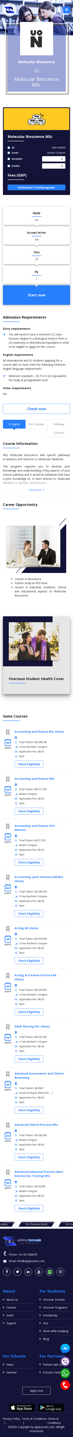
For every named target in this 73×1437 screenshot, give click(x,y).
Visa (45, 1323)
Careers (11, 1307)
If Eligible (14, 424)
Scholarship (50, 1315)
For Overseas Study (36, 1224)
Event (9, 1315)
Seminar (11, 1372)
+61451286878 (27, 1254)
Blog (46, 1339)
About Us (12, 1299)
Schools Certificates (55, 1372)
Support (11, 1323)
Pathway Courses (58, 428)
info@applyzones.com (31, 1261)
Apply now (36, 1390)
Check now (36, 408)
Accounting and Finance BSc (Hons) (39, 731)
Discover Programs (55, 1307)
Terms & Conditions (34, 1419)
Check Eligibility (29, 764)
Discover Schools (54, 1299)
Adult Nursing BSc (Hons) (32, 1026)
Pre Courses (36, 424)
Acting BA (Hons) (26, 928)
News (10, 1364)
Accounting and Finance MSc (35, 778)
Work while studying (55, 1331)
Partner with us (52, 1364)
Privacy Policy (11, 1419)
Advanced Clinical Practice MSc (36, 1124)
